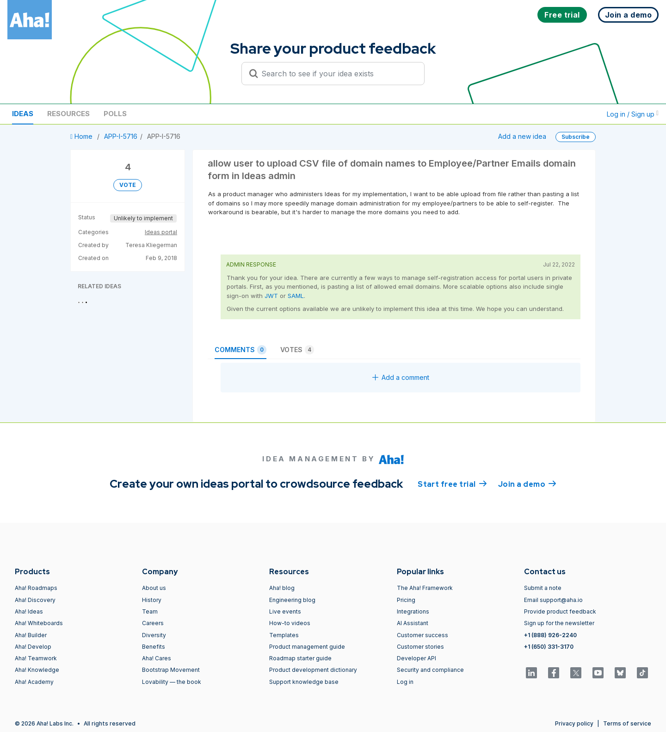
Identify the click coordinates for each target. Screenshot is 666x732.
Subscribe (575, 136)
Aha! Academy (34, 681)
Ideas (22, 113)
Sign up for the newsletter (559, 623)
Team (150, 611)
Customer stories (420, 646)
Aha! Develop (33, 646)
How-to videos (289, 623)
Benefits (153, 646)
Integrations (413, 611)
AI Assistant (412, 623)
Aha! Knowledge (37, 669)
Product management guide (307, 646)
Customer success (422, 635)
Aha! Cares (156, 658)
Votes (297, 349)
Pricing (406, 599)
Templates (284, 635)
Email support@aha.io (553, 599)
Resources (68, 113)
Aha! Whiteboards (39, 623)
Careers (153, 623)
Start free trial (452, 483)
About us (154, 587)
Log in (405, 681)
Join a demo (527, 483)
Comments (240, 349)
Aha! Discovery (35, 599)
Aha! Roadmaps (36, 587)
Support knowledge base (304, 681)
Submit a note (542, 587)
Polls (115, 113)
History (151, 599)
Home (82, 136)
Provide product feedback (560, 611)
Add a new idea (522, 136)
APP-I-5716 (120, 136)
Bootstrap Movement (171, 669)
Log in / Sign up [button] (633, 114)
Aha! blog (282, 587)
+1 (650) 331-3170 (549, 646)
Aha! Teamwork (36, 658)
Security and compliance (430, 669)
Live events (285, 611)
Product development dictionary (313, 669)
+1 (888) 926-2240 (550, 635)
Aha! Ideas (29, 611)
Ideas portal (161, 232)
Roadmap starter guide (300, 658)
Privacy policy (574, 723)
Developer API (416, 658)
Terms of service (627, 723)
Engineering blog (292, 599)
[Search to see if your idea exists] (337, 73)
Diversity (154, 635)
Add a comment (400, 377)
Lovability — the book (171, 681)
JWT (271, 295)
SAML (296, 295)
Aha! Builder (31, 635)
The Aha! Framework (425, 587)
